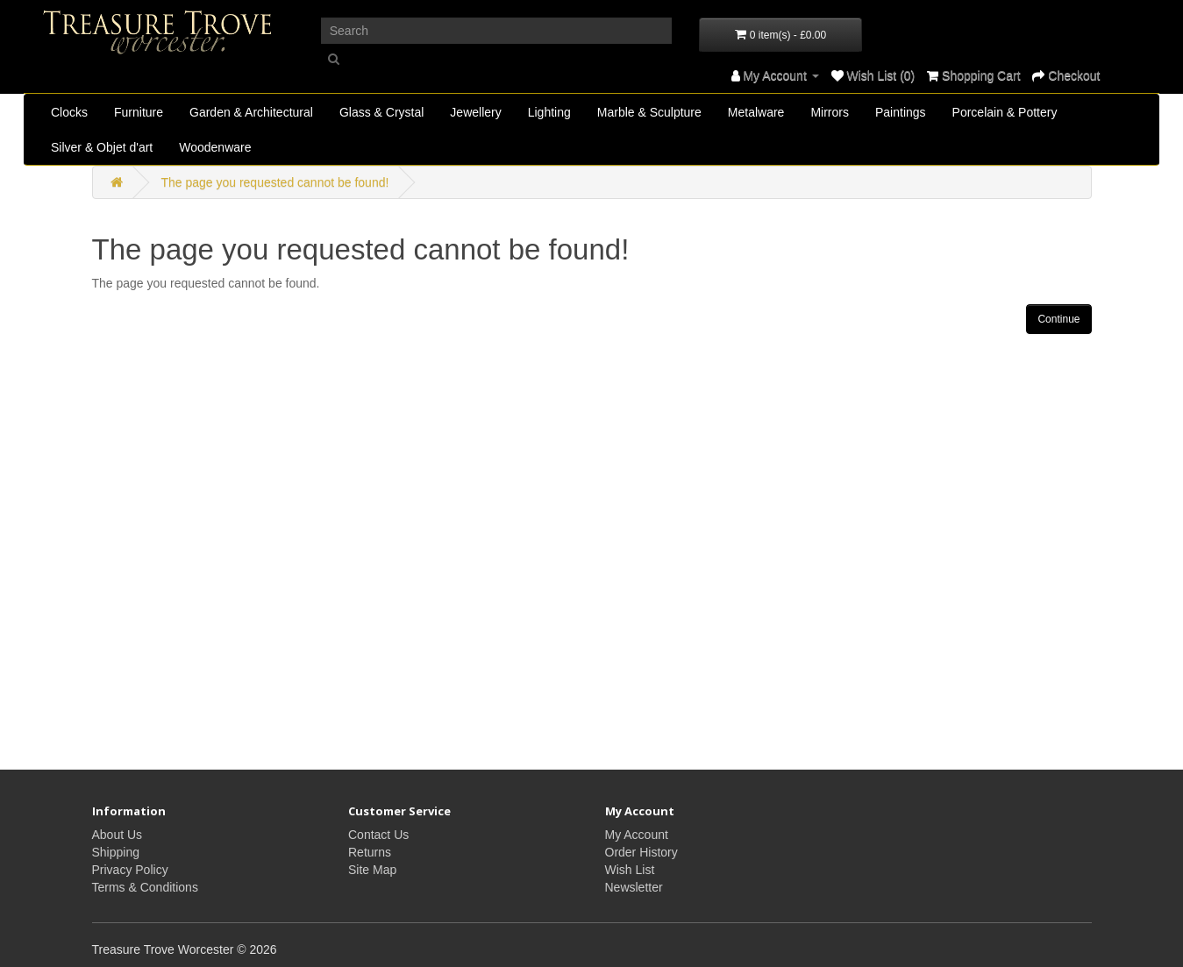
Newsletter (634, 887)
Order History (641, 852)
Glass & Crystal (381, 112)
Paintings (900, 112)
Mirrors (829, 112)
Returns (369, 852)
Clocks (69, 112)
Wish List (630, 870)
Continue (1058, 319)
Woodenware (215, 147)
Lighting (549, 112)
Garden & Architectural (251, 112)
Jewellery (475, 112)
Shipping (116, 852)
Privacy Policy (130, 870)
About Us (117, 835)
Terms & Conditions (145, 887)
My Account (636, 835)
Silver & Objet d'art (102, 147)
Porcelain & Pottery (1005, 112)
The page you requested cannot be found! (274, 182)
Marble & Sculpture (649, 112)
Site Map (372, 870)
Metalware (756, 112)
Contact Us (378, 835)
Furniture (138, 112)
